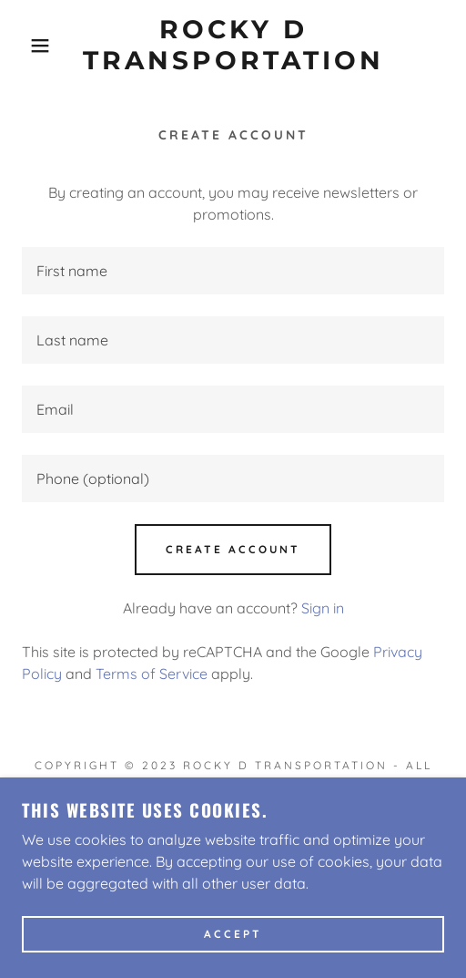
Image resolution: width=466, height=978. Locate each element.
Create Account (233, 549)
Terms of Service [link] (152, 673)
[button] (33, 45)
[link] (233, 45)
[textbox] (233, 270)
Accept (233, 935)
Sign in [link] (322, 608)
